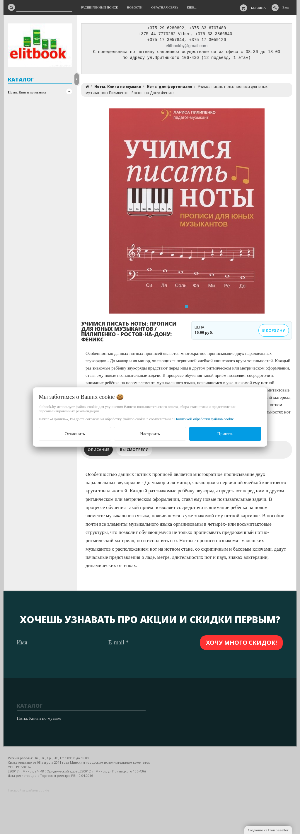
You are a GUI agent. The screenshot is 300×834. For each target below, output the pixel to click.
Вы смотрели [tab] (134, 451)
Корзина (258, 7)
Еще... (192, 7)
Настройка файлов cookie (28, 790)
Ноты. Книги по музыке (27, 92)
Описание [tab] (98, 451)
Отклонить (75, 433)
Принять (225, 433)
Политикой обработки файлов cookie (204, 419)
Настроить (150, 433)
